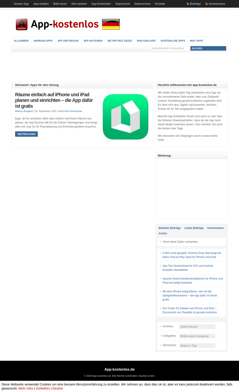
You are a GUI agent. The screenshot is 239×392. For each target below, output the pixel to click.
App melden (41, 3)
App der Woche (68, 40)
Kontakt (160, 3)
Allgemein (21, 40)
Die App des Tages (119, 40)
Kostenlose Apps (173, 40)
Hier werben (79, 3)
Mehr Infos (25, 388)
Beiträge (195, 3)
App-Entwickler (101, 3)
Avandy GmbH (146, 375)
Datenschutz (142, 3)
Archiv (163, 233)
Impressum (122, 3)
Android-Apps (43, 40)
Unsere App (21, 3)
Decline (57, 388)
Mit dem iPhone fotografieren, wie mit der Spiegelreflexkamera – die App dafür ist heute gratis (189, 295)
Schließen (43, 388)
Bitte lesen (60, 3)
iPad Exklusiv (146, 40)
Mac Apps (196, 40)
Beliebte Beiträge (170, 228)
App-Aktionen (93, 40)
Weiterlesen (26, 134)
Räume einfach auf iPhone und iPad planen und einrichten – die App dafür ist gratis (54, 100)
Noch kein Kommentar (70, 111)
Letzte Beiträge (194, 228)
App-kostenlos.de (119, 369)
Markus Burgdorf (24, 111)
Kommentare (217, 3)
